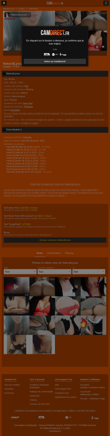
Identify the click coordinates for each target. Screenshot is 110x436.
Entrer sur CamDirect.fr (55, 61)
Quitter (55, 49)
